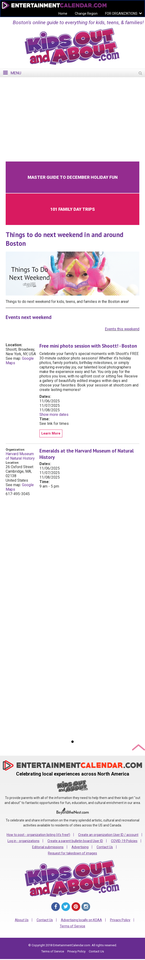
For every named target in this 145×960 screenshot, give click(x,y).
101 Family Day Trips (72, 209)
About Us (22, 920)
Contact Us (105, 847)
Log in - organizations (23, 841)
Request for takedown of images (72, 853)
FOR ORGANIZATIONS (121, 13)
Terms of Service (72, 926)
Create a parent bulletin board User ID (75, 841)
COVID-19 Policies (124, 841)
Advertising (80, 847)
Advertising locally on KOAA (81, 920)
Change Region (86, 13)
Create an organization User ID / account (108, 835)
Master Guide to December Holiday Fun (73, 177)
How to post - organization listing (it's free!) (38, 835)
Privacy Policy (120, 920)
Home (62, 13)
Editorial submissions (48, 847)
